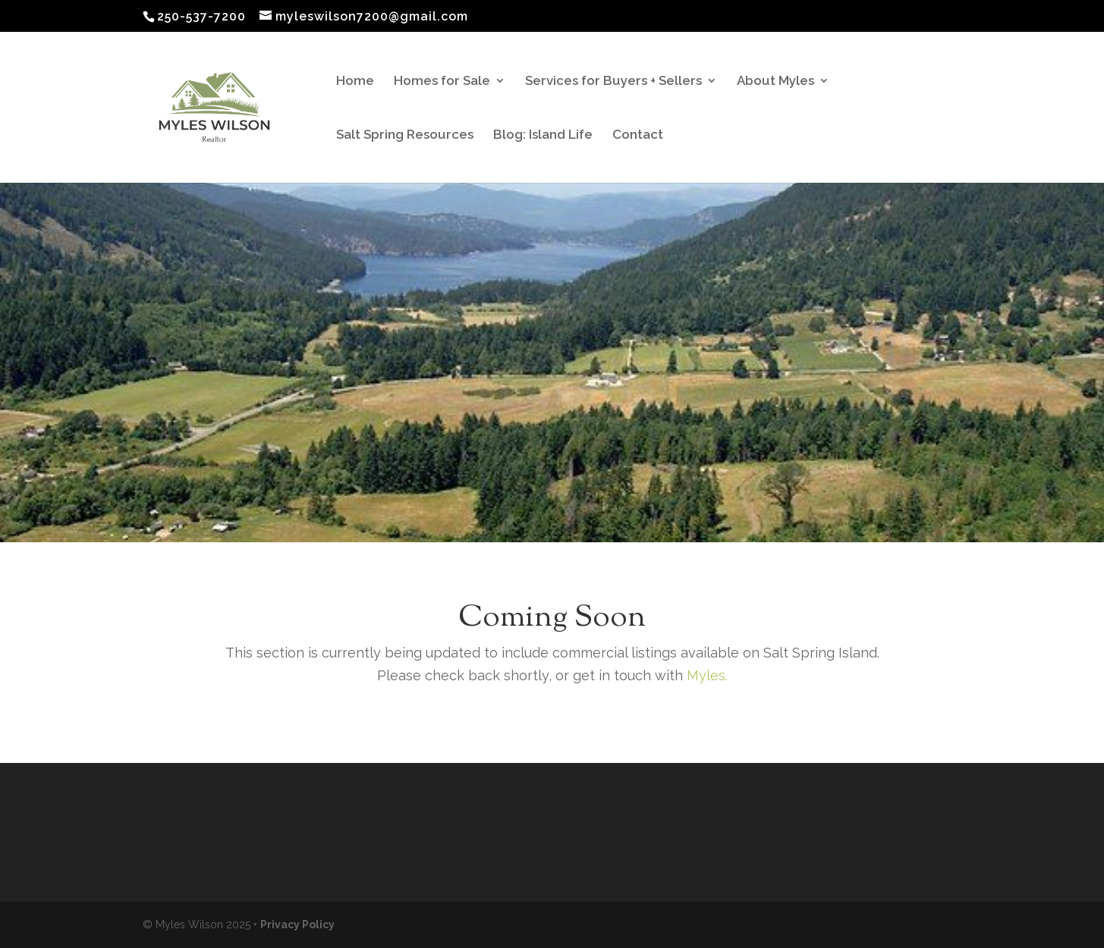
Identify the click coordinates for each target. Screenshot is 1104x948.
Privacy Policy (297, 924)
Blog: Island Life (543, 135)
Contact (637, 135)
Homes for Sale (442, 81)
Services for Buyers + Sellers (613, 81)
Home (355, 81)
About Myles (775, 81)
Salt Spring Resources (404, 135)
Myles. (705, 675)
